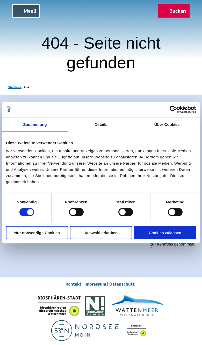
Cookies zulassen (165, 233)
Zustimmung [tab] (35, 124)
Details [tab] (101, 124)
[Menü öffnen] (26, 11)
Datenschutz (122, 283)
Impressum (95, 283)
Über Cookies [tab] (167, 124)
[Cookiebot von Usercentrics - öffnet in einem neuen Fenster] (173, 109)
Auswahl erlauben (101, 233)
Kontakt (73, 283)
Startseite (14, 87)
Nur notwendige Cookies (37, 233)
